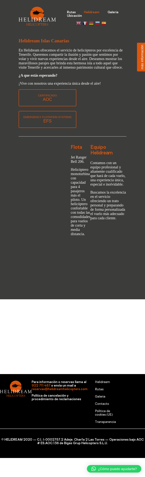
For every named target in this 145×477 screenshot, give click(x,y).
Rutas (71, 12)
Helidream (91, 12)
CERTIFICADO (47, 98)
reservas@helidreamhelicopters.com (59, 389)
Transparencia (105, 422)
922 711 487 (41, 385)
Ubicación (74, 16)
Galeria (113, 12)
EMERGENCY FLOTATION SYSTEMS (47, 119)
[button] (114, 469)
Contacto (102, 404)
